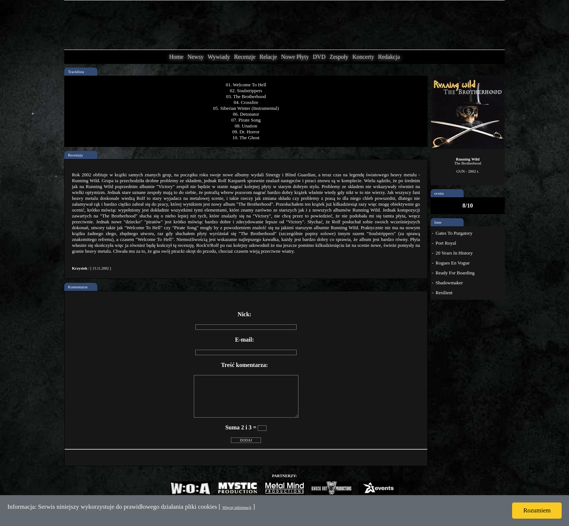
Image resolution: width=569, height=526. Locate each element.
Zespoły (338, 57)
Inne (438, 222)
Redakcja (389, 57)
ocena (439, 193)
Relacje (268, 57)
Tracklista (76, 71)
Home (176, 57)
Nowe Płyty (295, 57)
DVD (319, 57)
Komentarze (78, 287)
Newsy (195, 57)
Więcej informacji (236, 507)
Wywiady (219, 57)
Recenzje (244, 57)
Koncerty (363, 57)
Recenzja (75, 155)
